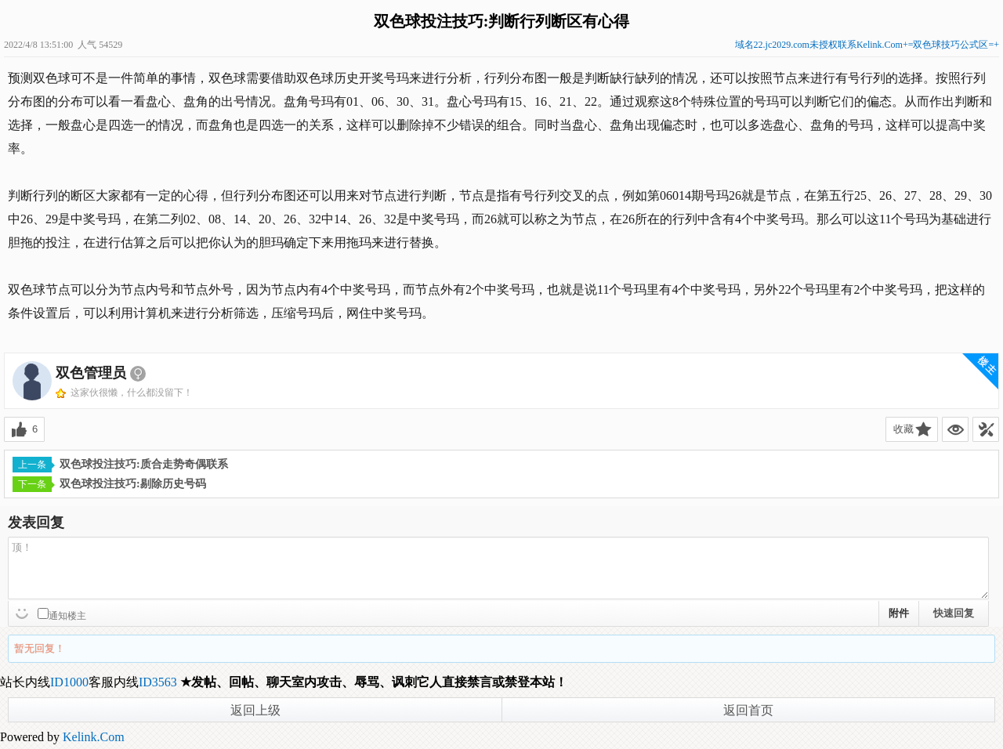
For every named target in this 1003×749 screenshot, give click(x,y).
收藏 (903, 429)
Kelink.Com (94, 737)
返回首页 (748, 710)
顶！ (498, 568)
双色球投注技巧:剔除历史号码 (109, 484)
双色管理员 (91, 373)
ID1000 (69, 682)
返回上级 (255, 710)
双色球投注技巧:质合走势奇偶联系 (120, 464)
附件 (899, 613)
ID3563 (158, 682)
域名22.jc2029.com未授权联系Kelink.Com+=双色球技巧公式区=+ (867, 44)
